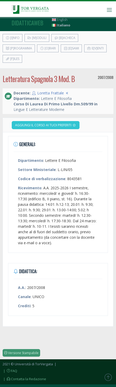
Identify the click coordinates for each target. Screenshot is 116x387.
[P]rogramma (18, 48)
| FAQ (10, 370)
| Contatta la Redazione (24, 379)
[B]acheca (64, 38)
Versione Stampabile (21, 353)
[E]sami (71, 48)
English (60, 20)
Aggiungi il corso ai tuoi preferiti (45, 125)
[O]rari (48, 48)
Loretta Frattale (50, 92)
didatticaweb (27, 23)
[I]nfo (12, 38)
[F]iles (12, 58)
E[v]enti (95, 48)
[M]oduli (36, 38)
